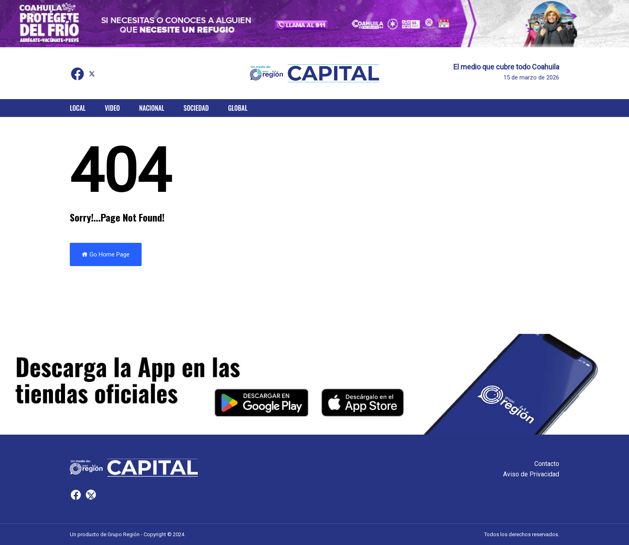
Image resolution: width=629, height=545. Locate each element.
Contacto (546, 464)
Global (238, 108)
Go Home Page (106, 254)
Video (112, 108)
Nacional (151, 108)
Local (77, 108)
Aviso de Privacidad (531, 474)
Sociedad (196, 108)
